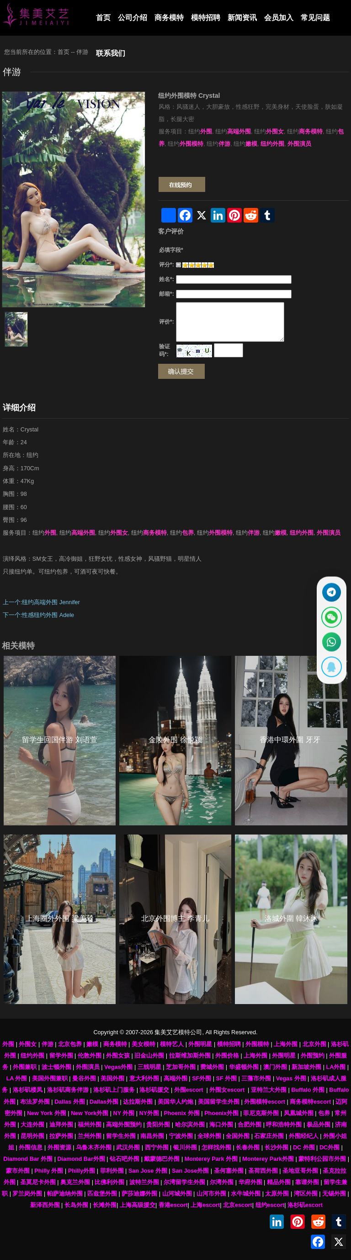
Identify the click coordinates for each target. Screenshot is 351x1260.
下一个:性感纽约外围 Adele (38, 615)
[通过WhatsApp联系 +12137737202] (330, 643)
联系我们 (110, 53)
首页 (103, 17)
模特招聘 (205, 17)
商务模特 (169, 17)
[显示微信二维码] (330, 616)
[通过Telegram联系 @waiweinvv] (330, 589)
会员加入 (278, 17)
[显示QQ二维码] (330, 670)
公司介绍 (132, 17)
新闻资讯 (242, 17)
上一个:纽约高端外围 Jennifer (41, 602)
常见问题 (315, 17)
